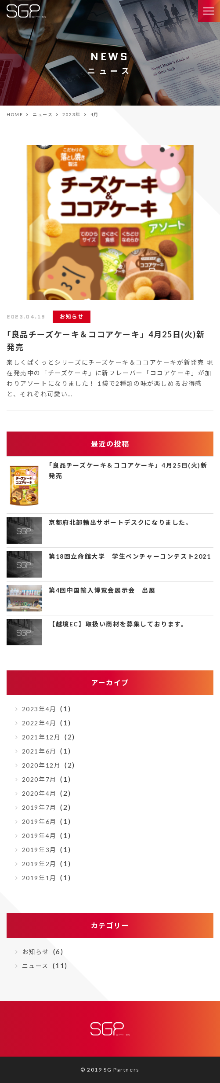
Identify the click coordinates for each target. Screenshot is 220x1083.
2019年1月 (39, 878)
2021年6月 (39, 751)
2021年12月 (41, 737)
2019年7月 (39, 807)
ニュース (35, 966)
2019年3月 (39, 849)
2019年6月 (39, 821)
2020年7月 (39, 779)
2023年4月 (39, 709)
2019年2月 (39, 863)
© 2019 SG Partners (110, 1069)
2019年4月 (39, 835)
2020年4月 (39, 793)
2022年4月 (39, 723)
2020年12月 (41, 765)
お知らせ (35, 951)
